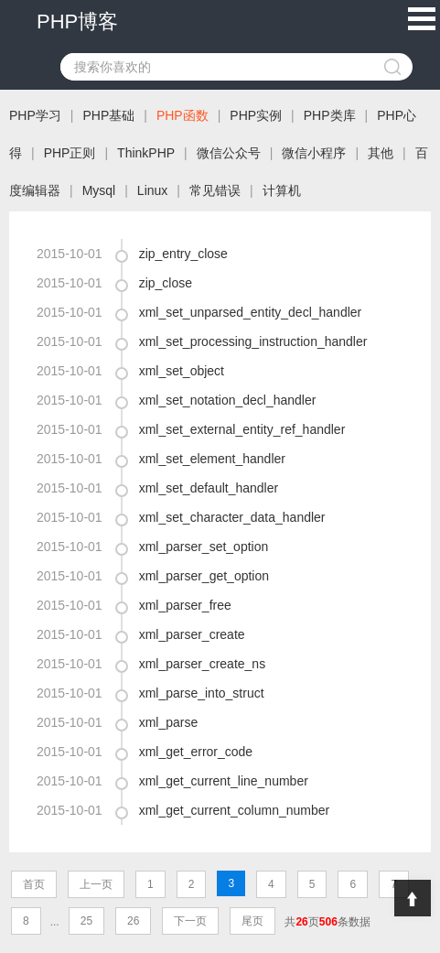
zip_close (165, 283)
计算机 (282, 190)
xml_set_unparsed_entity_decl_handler (250, 312)
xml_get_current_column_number (234, 810)
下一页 (190, 921)
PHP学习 (35, 115)
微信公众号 (229, 153)
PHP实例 (256, 115)
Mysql (99, 190)
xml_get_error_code (196, 751)
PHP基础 (108, 115)
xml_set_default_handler (209, 488)
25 (86, 921)
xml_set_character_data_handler (232, 517)
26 (133, 921)
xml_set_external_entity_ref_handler (242, 429)
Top (412, 898)
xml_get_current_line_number (223, 781)
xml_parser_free (185, 605)
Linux (152, 190)
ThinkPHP (146, 153)
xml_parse (169, 722)
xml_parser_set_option (204, 546)
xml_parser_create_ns (202, 663)
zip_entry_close (183, 253)
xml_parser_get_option (204, 576)
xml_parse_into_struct (201, 693)
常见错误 (215, 190)
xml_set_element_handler (212, 458)
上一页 (96, 884)
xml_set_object (181, 370)
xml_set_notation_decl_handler (228, 400)
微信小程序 (314, 153)
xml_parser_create (192, 634)
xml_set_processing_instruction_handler (253, 341)
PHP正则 (70, 153)
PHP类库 (330, 115)
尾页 (252, 921)
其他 (380, 153)
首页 (34, 884)
